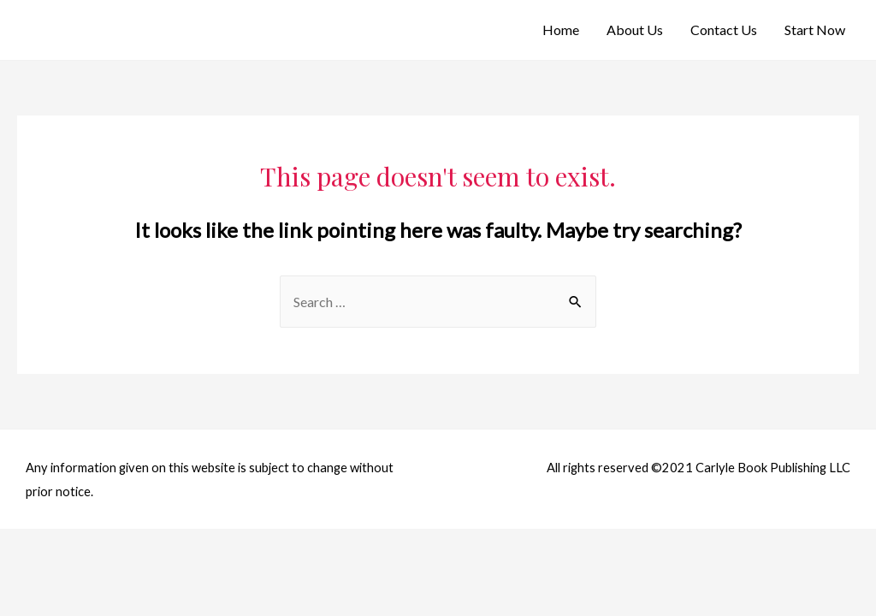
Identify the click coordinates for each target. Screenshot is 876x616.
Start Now (814, 29)
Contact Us (723, 29)
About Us (635, 29)
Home (560, 29)
